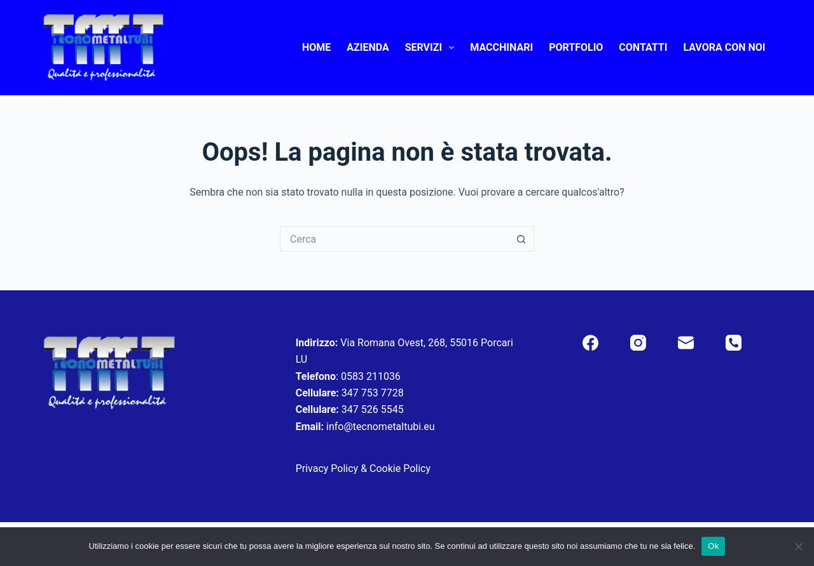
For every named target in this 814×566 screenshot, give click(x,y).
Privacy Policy (327, 468)
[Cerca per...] (394, 239)
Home (316, 47)
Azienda (368, 47)
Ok (713, 546)
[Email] (686, 343)
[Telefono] (734, 343)
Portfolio (576, 47)
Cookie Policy (400, 468)
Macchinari (501, 47)
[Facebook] (590, 343)
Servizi (432, 47)
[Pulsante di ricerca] (521, 239)
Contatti (643, 47)
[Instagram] (638, 343)
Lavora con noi (724, 47)
